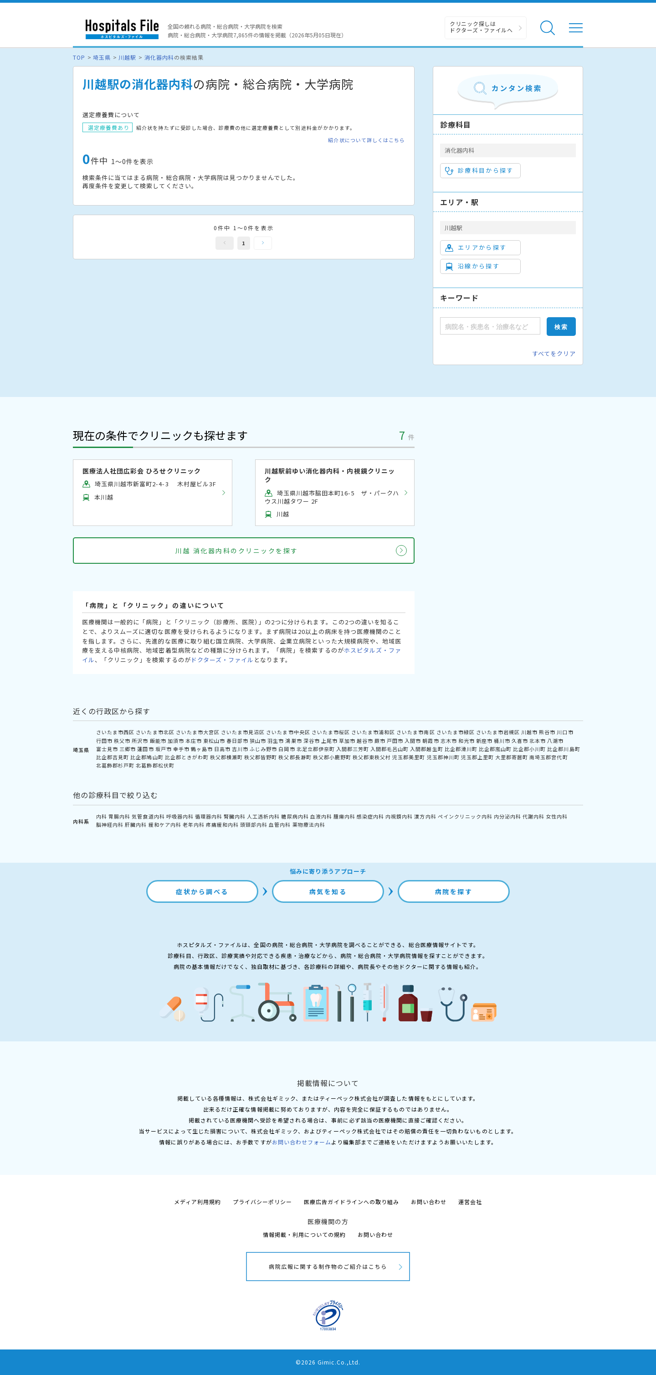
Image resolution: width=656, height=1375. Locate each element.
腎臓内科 (235, 816)
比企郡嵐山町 (495, 748)
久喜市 (520, 740)
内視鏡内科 (399, 816)
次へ (263, 243)
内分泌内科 (507, 816)
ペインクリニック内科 (465, 816)
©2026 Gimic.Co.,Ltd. (328, 1362)
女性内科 (557, 816)
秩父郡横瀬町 (226, 757)
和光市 (466, 740)
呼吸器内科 (180, 816)
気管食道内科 (148, 816)
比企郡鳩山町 (146, 757)
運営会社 (470, 1201)
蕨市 (379, 740)
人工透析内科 (263, 816)
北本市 (537, 740)
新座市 (484, 740)
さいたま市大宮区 (198, 732)
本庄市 (193, 740)
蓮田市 (145, 748)
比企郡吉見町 (112, 757)
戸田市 (395, 740)
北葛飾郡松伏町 (155, 765)
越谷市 (365, 740)
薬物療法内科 (308, 824)
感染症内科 (370, 816)
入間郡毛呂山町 (389, 748)
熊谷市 (547, 732)
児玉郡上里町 (477, 757)
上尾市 (329, 740)
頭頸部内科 (253, 824)
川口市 (565, 732)
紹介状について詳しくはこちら (366, 140)
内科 (101, 816)
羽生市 (275, 740)
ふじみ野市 (263, 748)
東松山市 (214, 740)
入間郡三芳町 (352, 748)
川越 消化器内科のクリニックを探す (236, 550)
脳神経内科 (109, 824)
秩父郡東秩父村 (372, 757)
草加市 (347, 740)
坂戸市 (163, 748)
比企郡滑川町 (461, 748)
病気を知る (328, 891)
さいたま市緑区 (455, 732)
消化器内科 (159, 57)
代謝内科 (533, 816)
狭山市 (258, 740)
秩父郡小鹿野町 (332, 757)
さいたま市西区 (115, 732)
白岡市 (286, 748)
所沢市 (140, 740)
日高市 (222, 748)
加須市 (176, 740)
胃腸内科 (119, 816)
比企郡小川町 (529, 748)
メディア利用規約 (197, 1201)
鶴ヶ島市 (202, 748)
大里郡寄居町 (511, 757)
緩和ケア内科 (165, 824)
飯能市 (158, 740)
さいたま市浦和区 (373, 732)
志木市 (449, 740)
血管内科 (280, 824)
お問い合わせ (428, 1201)
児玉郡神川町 (443, 757)
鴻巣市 (293, 740)
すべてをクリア (554, 353)
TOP (79, 57)
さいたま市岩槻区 (498, 732)
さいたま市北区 (155, 732)
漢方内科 (425, 816)
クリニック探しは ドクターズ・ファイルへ (481, 27)
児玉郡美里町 (408, 757)
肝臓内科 (136, 824)
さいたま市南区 (415, 732)
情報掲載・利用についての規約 (304, 1234)
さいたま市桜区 (331, 732)
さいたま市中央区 (288, 732)
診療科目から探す (479, 170)
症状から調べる (202, 891)
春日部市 (237, 740)
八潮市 (555, 740)
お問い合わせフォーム (301, 1142)
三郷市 (127, 748)
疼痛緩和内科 (222, 824)
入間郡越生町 (426, 748)
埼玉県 (102, 57)
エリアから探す (476, 247)
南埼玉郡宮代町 (548, 757)
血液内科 (321, 816)
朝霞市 (430, 740)
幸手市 (181, 748)
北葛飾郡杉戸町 (115, 765)
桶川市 (502, 740)
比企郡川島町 (563, 748)
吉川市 (240, 748)
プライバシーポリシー (262, 1201)
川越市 (529, 732)
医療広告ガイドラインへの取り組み (351, 1201)
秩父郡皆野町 (260, 757)
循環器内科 (208, 816)
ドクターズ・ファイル (222, 659)
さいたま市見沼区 (243, 732)
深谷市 (311, 740)
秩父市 (122, 740)
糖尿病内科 (294, 816)
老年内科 (194, 824)
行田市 (104, 740)
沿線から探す (472, 266)
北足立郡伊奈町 (316, 748)
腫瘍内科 (344, 816)
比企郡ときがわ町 (187, 757)
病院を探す (454, 891)
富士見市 (107, 748)
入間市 (413, 740)
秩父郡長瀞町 (294, 757)
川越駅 (127, 57)
